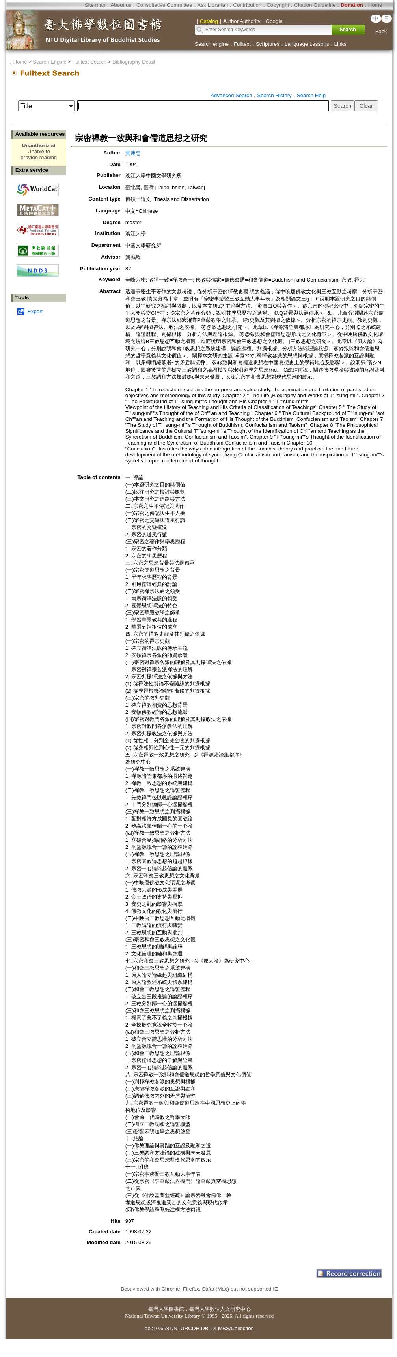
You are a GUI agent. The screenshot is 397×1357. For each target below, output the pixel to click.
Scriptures (268, 44)
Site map (95, 5)
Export (35, 311)
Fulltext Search (89, 62)
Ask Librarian (213, 5)
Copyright (278, 5)
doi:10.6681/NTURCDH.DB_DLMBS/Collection (199, 1328)
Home (375, 5)
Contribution (247, 5)
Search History (274, 95)
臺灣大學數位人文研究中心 (220, 1309)
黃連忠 (133, 153)
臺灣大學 (158, 1309)
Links (340, 44)
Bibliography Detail (133, 62)
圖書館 (176, 1309)
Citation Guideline (314, 5)
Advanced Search (231, 95)
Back (381, 31)
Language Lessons (307, 44)
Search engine (212, 44)
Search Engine (49, 62)
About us (120, 5)
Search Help (311, 95)
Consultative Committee (164, 5)
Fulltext (242, 44)
